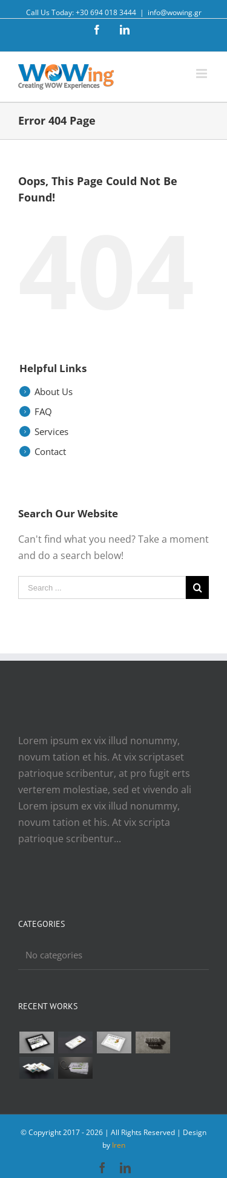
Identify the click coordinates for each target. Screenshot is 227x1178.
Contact (50, 451)
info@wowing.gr (175, 12)
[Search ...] (102, 587)
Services (51, 431)
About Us (54, 391)
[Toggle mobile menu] (202, 73)
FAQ (43, 411)
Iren (118, 1145)
